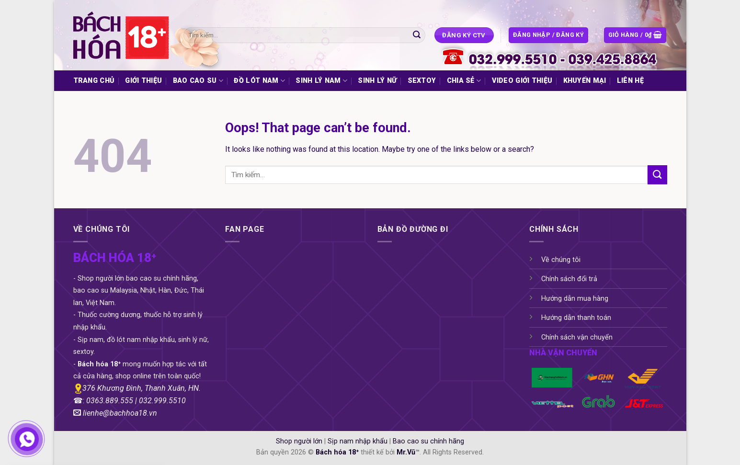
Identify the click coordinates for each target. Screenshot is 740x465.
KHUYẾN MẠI (584, 81)
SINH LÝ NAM (321, 80)
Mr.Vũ (406, 452)
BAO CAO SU (198, 80)
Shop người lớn (299, 441)
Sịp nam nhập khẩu (357, 441)
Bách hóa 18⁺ (337, 452)
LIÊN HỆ (630, 81)
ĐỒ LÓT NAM (259, 80)
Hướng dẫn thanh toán (576, 318)
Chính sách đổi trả (569, 279)
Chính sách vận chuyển (577, 337)
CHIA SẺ (464, 80)
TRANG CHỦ (94, 81)
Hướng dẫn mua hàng (574, 299)
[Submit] (417, 35)
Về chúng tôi (561, 260)
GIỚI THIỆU (143, 81)
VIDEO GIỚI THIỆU (522, 81)
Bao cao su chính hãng (428, 441)
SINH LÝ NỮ (377, 81)
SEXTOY (422, 81)
